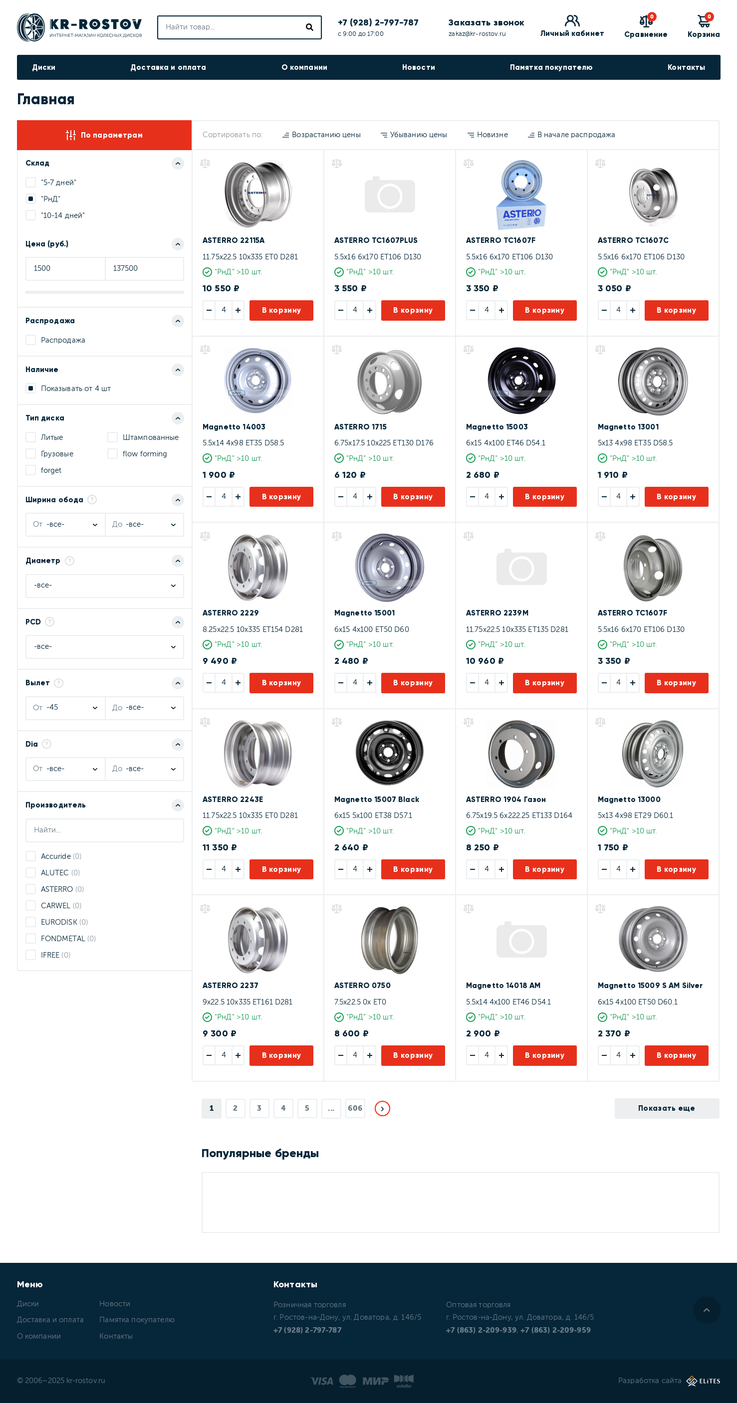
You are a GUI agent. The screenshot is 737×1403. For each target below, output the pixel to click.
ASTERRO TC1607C (633, 240)
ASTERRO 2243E (233, 799)
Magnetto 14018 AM (503, 985)
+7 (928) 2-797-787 (378, 22)
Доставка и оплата (168, 67)
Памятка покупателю (551, 67)
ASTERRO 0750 (362, 985)
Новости (418, 67)
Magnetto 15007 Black (376, 799)
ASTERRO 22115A (233, 240)
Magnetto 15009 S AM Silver (650, 985)
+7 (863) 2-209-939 (481, 1330)
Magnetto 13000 (629, 799)
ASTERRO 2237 (230, 985)
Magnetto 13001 (628, 426)
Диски (44, 67)
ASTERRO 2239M (497, 612)
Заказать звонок (486, 22)
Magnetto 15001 (364, 612)
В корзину (281, 310)
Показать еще (667, 1108)
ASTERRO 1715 (360, 426)
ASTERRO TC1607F (500, 240)
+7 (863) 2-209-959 (555, 1330)
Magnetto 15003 (497, 426)
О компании (304, 67)
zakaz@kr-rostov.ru (477, 34)
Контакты (686, 67)
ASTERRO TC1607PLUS (376, 240)
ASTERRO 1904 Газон (506, 799)
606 (355, 1108)
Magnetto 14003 (234, 426)
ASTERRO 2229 (231, 612)
